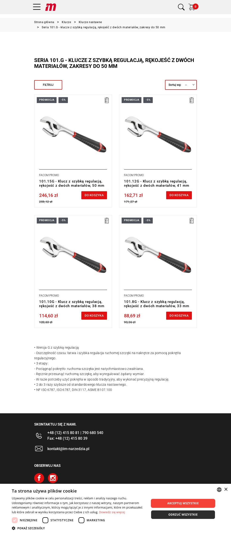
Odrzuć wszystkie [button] (183, 515)
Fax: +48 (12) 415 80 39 (67, 438)
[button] (78, 528)
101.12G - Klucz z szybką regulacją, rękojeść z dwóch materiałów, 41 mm (156, 183)
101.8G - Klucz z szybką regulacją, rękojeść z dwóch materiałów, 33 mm (156, 304)
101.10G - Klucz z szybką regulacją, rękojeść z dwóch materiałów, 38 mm (71, 304)
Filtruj (48, 85)
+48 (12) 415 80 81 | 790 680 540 (75, 433)
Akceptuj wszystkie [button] (183, 503)
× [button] (225, 489)
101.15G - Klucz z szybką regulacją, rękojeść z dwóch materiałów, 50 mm (71, 183)
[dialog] (115, 509)
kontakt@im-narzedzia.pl (68, 449)
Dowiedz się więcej (112, 512)
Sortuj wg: (175, 85)
